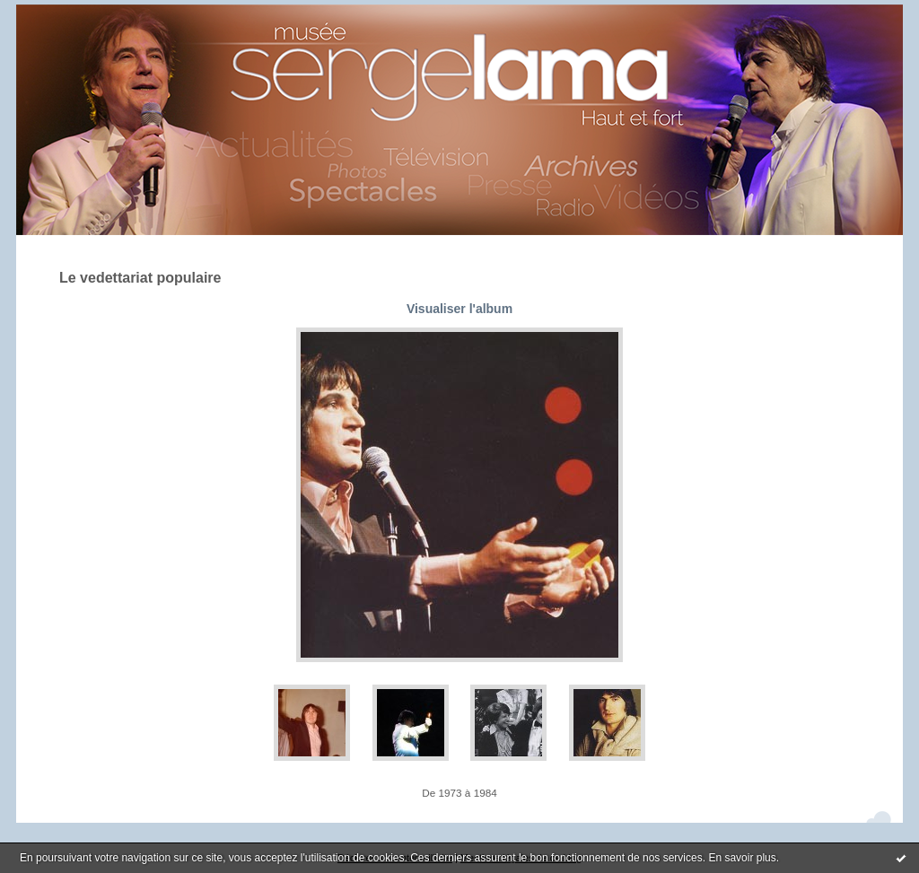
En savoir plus (741, 857)
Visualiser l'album (459, 308)
